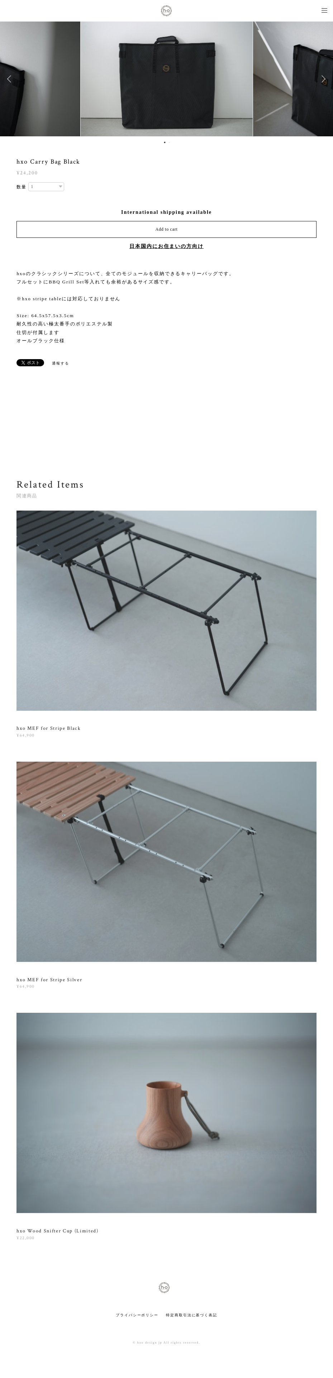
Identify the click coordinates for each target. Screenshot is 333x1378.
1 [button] (165, 142)
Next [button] (322, 79)
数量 (21, 186)
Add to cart (167, 229)
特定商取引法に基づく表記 (191, 1315)
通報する (60, 363)
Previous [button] (10, 79)
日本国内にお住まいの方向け (166, 246)
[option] (167, 79)
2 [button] (169, 142)
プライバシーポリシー (137, 1315)
